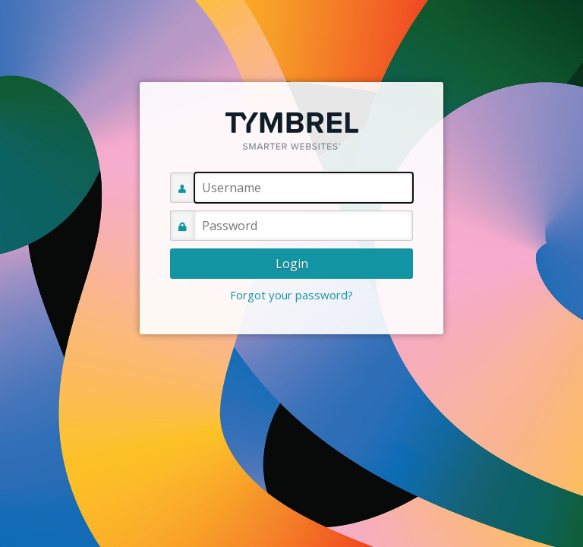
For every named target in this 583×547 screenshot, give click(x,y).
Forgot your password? (291, 294)
